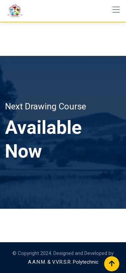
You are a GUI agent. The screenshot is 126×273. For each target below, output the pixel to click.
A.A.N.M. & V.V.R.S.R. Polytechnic (63, 262)
